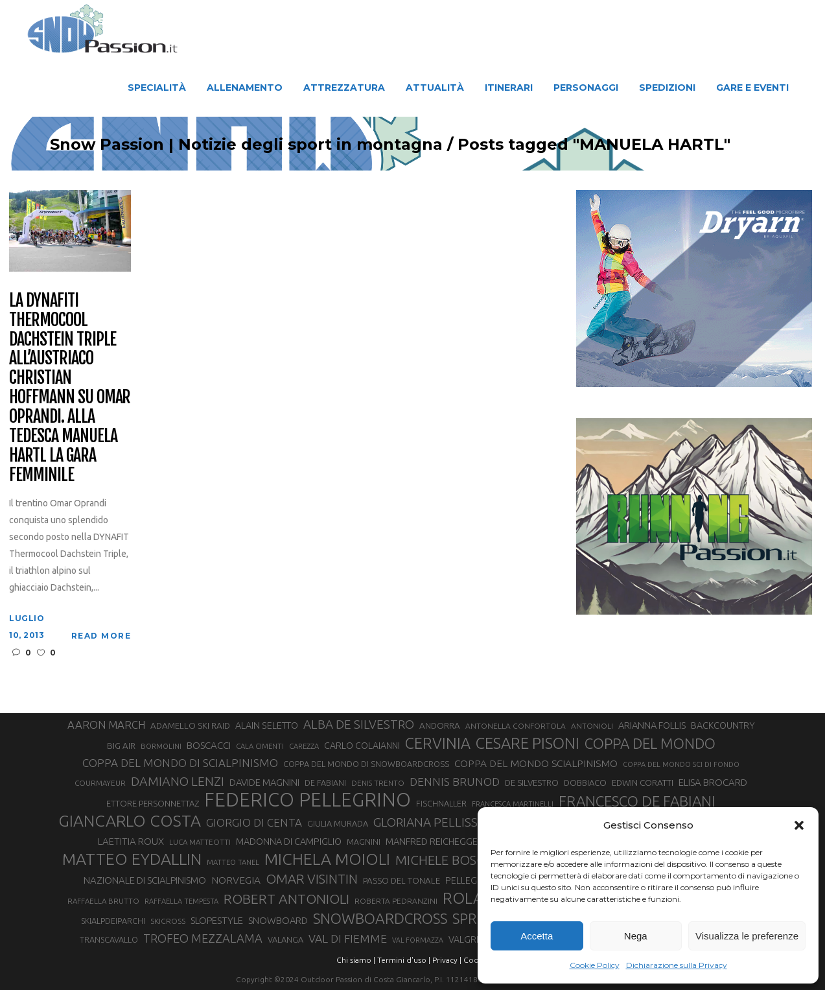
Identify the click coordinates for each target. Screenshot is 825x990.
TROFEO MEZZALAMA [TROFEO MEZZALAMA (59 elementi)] (202, 938)
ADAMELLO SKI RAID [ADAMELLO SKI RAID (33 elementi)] (190, 725)
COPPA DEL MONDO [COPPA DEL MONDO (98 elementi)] (650, 743)
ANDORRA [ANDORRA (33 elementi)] (439, 725)
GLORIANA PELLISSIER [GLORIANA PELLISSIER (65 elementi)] (434, 822)
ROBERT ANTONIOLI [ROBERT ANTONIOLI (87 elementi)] (286, 898)
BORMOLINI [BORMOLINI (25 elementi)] (161, 746)
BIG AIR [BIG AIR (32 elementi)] (121, 746)
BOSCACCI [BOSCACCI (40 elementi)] (209, 745)
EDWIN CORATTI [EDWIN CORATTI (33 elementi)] (642, 782)
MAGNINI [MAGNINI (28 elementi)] (363, 842)
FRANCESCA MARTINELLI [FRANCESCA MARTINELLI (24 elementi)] (512, 804)
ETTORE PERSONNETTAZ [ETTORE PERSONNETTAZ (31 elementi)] (152, 803)
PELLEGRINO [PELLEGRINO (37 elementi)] (471, 880)
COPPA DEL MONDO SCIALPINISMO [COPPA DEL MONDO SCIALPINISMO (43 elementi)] (536, 763)
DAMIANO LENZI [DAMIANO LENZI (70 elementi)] (177, 781)
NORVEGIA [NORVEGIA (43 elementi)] (236, 880)
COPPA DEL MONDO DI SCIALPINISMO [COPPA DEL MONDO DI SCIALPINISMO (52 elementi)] (180, 763)
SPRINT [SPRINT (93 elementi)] (475, 918)
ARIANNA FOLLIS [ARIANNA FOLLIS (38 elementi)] (652, 725)
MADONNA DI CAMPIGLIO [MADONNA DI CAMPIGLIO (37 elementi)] (289, 841)
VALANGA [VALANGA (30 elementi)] (285, 939)
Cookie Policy (595, 965)
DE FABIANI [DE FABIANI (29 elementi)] (325, 782)
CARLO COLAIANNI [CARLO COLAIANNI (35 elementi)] (362, 745)
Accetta (536, 935)
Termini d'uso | (403, 960)
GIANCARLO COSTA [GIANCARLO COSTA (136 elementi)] (129, 820)
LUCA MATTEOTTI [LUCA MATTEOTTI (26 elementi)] (200, 842)
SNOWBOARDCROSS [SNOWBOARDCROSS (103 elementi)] (380, 918)
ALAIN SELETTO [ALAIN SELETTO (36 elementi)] (266, 725)
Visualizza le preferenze (746, 935)
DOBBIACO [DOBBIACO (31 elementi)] (585, 782)
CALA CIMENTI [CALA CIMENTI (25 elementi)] (260, 746)
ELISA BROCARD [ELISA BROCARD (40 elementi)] (713, 782)
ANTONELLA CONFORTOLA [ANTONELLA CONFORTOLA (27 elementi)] (515, 726)
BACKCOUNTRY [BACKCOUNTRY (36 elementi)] (723, 725)
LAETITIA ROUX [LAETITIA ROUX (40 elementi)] (131, 841)
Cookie (476, 960)
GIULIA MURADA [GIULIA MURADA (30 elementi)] (337, 823)
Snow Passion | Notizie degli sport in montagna (282, 144)
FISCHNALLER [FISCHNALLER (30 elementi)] (441, 803)
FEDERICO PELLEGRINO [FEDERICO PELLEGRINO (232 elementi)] (307, 800)
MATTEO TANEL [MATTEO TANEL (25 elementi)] (233, 862)
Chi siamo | (355, 960)
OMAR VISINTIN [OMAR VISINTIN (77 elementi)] (312, 878)
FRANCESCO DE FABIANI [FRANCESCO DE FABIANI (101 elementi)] (637, 801)
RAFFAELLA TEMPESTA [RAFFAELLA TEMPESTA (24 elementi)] (181, 901)
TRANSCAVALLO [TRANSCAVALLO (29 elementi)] (109, 939)
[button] (799, 825)
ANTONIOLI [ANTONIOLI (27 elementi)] (592, 726)
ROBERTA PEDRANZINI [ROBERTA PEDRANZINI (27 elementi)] (395, 901)
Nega (635, 935)
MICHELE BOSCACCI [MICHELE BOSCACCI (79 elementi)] (454, 860)
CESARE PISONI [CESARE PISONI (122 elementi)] (527, 743)
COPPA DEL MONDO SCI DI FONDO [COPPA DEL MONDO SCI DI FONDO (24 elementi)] (681, 764)
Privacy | (446, 960)
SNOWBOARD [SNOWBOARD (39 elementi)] (278, 920)
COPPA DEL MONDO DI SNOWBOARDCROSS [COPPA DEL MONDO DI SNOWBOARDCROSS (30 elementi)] (366, 763)
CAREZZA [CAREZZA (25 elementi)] (304, 746)
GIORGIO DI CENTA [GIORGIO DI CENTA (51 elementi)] (254, 822)
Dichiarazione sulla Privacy (676, 965)
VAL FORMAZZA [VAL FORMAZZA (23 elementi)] (417, 940)
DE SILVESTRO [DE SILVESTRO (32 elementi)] (532, 783)
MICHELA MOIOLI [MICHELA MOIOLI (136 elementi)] (327, 859)
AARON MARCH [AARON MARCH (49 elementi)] (106, 724)
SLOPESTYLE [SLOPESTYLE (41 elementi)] (217, 920)
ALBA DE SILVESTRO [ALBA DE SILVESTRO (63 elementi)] (358, 724)
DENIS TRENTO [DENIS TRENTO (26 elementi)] (377, 783)
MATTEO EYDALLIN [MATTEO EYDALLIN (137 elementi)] (132, 859)
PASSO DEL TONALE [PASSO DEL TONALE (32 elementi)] (401, 881)
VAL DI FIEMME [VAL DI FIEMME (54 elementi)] (347, 938)
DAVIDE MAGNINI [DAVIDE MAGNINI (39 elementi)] (264, 782)
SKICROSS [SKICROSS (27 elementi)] (167, 921)
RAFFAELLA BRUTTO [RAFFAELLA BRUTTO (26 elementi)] (103, 901)
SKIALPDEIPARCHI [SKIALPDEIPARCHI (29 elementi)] (113, 920)
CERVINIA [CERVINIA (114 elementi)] (438, 743)
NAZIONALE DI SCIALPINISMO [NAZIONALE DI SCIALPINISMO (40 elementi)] (145, 880)
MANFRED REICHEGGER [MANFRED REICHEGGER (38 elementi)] (434, 841)
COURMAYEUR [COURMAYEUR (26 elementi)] (100, 783)
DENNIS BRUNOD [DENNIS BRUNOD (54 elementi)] (455, 781)
